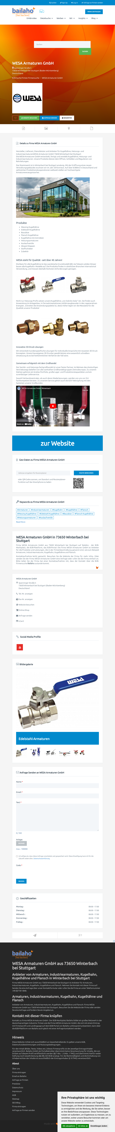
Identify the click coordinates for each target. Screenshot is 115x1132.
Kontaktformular (50, 988)
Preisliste (16, 1084)
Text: (18, 802)
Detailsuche (46, 18)
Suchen (52, 3)
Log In (74, 3)
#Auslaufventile (46, 518)
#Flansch (84, 510)
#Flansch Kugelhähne (84, 514)
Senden (21, 881)
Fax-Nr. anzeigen (26, 599)
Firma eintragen (94, 11)
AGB (14, 1095)
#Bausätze (67, 514)
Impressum (17, 1091)
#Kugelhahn (57, 510)
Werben (61, 18)
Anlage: (19, 840)
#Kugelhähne (71, 510)
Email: (19, 792)
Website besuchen (29, 118)
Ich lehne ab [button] (83, 1126)
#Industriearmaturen (40, 510)
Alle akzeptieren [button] (69, 1126)
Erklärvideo (32, 18)
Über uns (16, 1069)
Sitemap (15, 1099)
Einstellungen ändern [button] (99, 1126)
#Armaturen (22, 510)
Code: (19, 865)
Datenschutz (17, 1087)
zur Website (57, 443)
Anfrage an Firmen (20, 1080)
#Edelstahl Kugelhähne (49, 514)
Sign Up (64, 3)
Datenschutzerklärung (41, 858)
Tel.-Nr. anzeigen (26, 594)
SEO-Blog (16, 1103)
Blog (94, 18)
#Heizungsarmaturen (26, 518)
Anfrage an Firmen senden (92, 3)
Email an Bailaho (19, 1076)
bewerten (67, 118)
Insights (83, 18)
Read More (20, 522)
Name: (19, 782)
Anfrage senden (49, 118)
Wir (72, 18)
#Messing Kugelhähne (26, 514)
